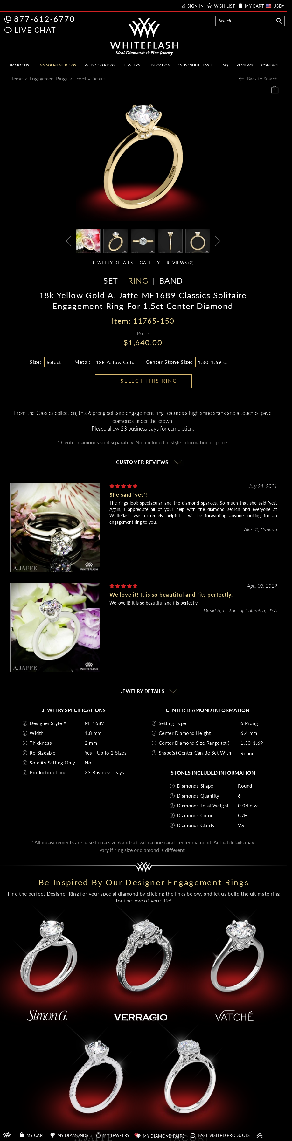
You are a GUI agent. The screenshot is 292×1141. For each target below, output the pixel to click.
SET (110, 280)
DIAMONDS (18, 65)
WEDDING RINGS (100, 65)
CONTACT (270, 65)
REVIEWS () (180, 262)
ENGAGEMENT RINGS (57, 65)
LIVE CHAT (35, 29)
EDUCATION (159, 65)
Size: (35, 362)
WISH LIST (224, 6)
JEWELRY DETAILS (112, 262)
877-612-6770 (44, 19)
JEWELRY (132, 65)
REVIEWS (244, 65)
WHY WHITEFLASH (195, 65)
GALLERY (150, 262)
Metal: (82, 362)
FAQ (224, 65)
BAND (171, 280)
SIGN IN (195, 6)
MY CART (254, 6)
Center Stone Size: (169, 362)
